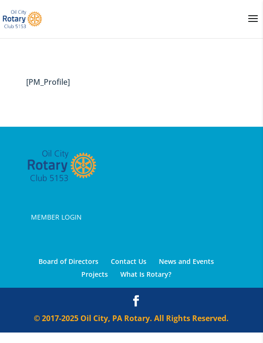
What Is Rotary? (145, 274)
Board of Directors (68, 261)
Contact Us (128, 261)
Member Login (56, 217)
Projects (94, 274)
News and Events (186, 261)
